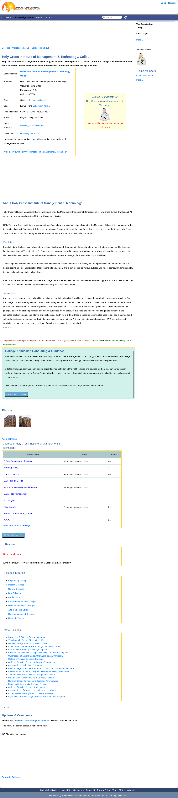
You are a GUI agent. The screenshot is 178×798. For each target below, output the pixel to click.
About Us (66, 790)
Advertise (131, 790)
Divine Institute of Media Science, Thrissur (27, 684)
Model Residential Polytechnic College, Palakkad (30, 693)
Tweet (6, 707)
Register (172, 3)
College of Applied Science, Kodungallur (26, 687)
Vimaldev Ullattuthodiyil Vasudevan (31, 720)
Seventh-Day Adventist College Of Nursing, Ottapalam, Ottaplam (38, 652)
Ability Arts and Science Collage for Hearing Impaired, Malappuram (39, 671)
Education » (6, 17)
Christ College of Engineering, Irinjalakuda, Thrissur (32, 690)
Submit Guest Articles (50, 790)
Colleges (6, 48)
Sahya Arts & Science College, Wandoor (26, 637)
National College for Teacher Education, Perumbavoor (33, 681)
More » (48, 17)
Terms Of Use (118, 790)
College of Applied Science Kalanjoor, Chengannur (31, 662)
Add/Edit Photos (9, 439)
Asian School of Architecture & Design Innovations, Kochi (34, 646)
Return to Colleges (11, 777)
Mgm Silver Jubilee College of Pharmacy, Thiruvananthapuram (37, 696)
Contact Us (78, 790)
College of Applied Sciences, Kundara (25, 659)
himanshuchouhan (144, 75)
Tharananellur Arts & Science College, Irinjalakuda (31, 674)
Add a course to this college (16, 525)
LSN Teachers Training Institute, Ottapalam (28, 649)
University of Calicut (29, 133)
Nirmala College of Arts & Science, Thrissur (28, 643)
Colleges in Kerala (20, 48)
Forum (39, 17)
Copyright (90, 790)
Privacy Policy (103, 790)
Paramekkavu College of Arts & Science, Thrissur (31, 678)
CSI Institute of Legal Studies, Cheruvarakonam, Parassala (35, 656)
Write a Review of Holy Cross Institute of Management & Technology (35, 152)
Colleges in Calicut (40, 48)
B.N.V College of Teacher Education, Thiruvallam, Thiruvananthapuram (41, 668)
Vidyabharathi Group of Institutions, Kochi (27, 640)
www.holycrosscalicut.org (32, 125)
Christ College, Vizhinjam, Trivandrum (25, 665)
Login (163, 3)
